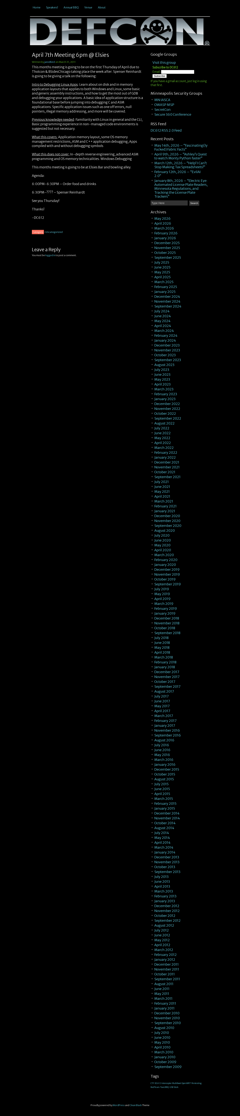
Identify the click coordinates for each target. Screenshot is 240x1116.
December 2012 (166, 906)
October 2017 (164, 682)
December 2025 (167, 243)
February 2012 (165, 954)
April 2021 (162, 496)
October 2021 (164, 472)
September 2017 (167, 686)
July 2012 (161, 930)
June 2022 (162, 433)
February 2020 (165, 560)
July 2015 (161, 784)
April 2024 (162, 326)
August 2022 (164, 423)
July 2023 (161, 370)
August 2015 (164, 779)
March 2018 (163, 657)
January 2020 (165, 564)
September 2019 (167, 584)
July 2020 (162, 535)
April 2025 (162, 277)
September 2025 (167, 257)
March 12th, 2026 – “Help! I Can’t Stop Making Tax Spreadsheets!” (180, 165)
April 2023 (162, 384)
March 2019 (163, 604)
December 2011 (166, 964)
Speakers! (52, 7)
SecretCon (162, 109)
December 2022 (167, 404)
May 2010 (162, 1042)
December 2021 (166, 462)
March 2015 (163, 798)
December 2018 (166, 618)
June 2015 (162, 789)
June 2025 (162, 267)
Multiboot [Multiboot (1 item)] (176, 1083)
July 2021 (161, 482)
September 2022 (167, 418)
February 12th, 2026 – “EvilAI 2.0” (177, 174)
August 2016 (164, 740)
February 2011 (165, 1003)
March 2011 (163, 998)
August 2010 (164, 1028)
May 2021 (162, 491)
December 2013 (166, 857)
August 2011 (163, 984)
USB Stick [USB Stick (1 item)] (174, 1087)
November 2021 (167, 467)
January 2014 (164, 852)
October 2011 (164, 974)
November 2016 (167, 730)
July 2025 (161, 262)
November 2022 (167, 408)
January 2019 (165, 613)
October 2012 (164, 916)
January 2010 (164, 1057)
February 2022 (165, 452)
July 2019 (161, 589)
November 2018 (166, 623)
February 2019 (165, 608)
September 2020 (167, 526)
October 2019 (165, 579)
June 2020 (162, 540)
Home (36, 7)
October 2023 (165, 355)
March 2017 (163, 716)
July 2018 (161, 638)
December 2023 (167, 345)
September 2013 (167, 872)
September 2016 (167, 735)
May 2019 (162, 594)
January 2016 (165, 764)
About (102, 7)
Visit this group (164, 62)
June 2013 (162, 881)
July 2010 (161, 1032)
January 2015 (164, 808)
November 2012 (167, 911)
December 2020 (167, 516)
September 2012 (167, 920)
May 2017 (162, 706)
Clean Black (136, 1105)
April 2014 (162, 842)
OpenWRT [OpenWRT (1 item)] (186, 1083)
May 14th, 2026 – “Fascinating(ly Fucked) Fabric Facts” (181, 147)
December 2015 (166, 769)
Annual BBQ (71, 7)
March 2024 (164, 330)
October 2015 (164, 774)
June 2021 (162, 486)
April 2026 (162, 223)
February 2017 (165, 720)
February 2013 (165, 896)
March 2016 (163, 760)
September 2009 (168, 1067)
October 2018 (164, 628)
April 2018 (162, 652)
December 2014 (166, 813)
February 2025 (165, 287)
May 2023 (162, 379)
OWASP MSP (164, 105)
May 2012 (162, 940)
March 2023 (163, 389)
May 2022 (162, 438)
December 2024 (167, 296)
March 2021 (163, 501)
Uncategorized (54, 232)
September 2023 (167, 360)
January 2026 (165, 238)
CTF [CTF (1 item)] (152, 1083)
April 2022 (162, 443)
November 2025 (167, 248)
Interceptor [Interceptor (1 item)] (166, 1083)
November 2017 (167, 677)
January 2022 (165, 457)
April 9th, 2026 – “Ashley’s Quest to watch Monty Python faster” (180, 156)
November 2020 (167, 521)
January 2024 (165, 340)
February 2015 (165, 803)
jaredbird (49, 62)
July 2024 (162, 311)
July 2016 (161, 745)
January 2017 (164, 725)
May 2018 (162, 647)
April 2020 (162, 550)
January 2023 (165, 399)
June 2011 (162, 989)
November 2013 (166, 862)
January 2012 (164, 959)
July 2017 (161, 696)
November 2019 (167, 574)
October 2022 (165, 413)
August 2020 (164, 530)
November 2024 (167, 301)
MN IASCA (162, 100)
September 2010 (167, 1023)
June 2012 (162, 935)
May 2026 (162, 218)
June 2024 (162, 316)
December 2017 (166, 672)
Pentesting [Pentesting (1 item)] (196, 1083)
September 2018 (167, 633)
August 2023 (164, 365)
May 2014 (162, 838)
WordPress (119, 1105)
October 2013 (164, 867)
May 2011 (161, 994)
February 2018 (165, 662)
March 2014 (163, 847)
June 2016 (162, 750)
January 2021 (164, 511)
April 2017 (162, 711)
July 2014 (161, 833)
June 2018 (162, 642)
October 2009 (165, 1062)
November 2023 (167, 350)
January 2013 (164, 901)
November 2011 (166, 969)
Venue (88, 7)
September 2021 (167, 477)
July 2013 (161, 876)
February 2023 (165, 394)
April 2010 (162, 1047)
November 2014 (167, 818)
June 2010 (162, 1037)
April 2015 (162, 794)
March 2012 (163, 950)
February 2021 (165, 506)
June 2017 (162, 701)
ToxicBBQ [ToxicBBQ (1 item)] (164, 1087)
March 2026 (164, 228)
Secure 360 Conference (172, 114)
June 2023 (162, 374)
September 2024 (167, 306)
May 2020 (162, 545)
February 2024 (165, 335)
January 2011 (164, 1008)
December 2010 (166, 1013)
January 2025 (165, 292)
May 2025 (162, 272)
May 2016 (162, 755)
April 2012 (162, 945)
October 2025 (165, 252)
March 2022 (164, 448)
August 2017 (164, 691)
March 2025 (163, 282)
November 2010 (167, 1018)
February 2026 (166, 233)
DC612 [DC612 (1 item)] (158, 1083)
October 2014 (165, 823)
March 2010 (163, 1052)
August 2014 (164, 828)
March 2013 (163, 891)
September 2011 (167, 979)
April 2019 (162, 599)
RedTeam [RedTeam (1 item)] (155, 1087)
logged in (50, 255)
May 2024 (162, 321)
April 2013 (162, 886)
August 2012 (164, 925)
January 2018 (164, 667)
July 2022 (161, 428)
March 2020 (164, 555)
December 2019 (167, 569)
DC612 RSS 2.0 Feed (166, 130)
